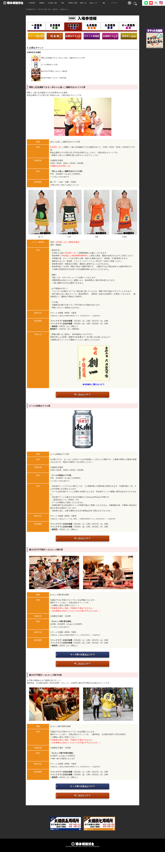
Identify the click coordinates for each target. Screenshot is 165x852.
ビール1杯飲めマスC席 (49, 64)
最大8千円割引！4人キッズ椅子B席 (53, 78)
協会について (94, 3)
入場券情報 (32, 3)
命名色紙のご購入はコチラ (93, 384)
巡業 (63, 3)
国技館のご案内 (73, 3)
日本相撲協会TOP (30, 9)
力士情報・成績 (52, 3)
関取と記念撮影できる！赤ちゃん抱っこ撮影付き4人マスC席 (63, 58)
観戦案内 (42, 3)
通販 (104, 3)
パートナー (114, 3)
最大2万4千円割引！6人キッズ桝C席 (54, 71)
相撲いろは (84, 3)
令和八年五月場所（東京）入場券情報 (48, 9)
